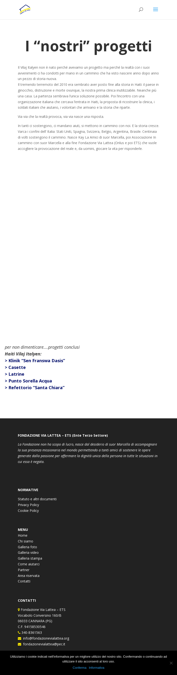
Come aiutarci (28, 564)
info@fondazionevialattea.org (45, 638)
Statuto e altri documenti (37, 499)
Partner (23, 570)
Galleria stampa (30, 558)
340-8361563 (31, 632)
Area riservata (28, 575)
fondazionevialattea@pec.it (43, 644)
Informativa (96, 667)
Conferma (79, 667)
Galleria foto (27, 547)
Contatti (24, 581)
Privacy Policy (28, 504)
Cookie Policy (28, 510)
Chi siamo (25, 541)
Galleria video (28, 552)
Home (22, 535)
